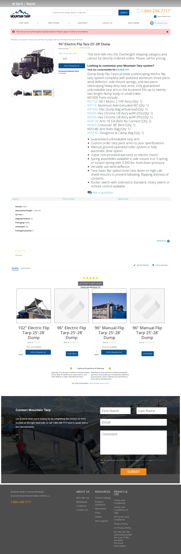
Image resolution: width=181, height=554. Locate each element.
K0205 (91, 113)
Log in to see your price (68, 53)
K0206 (91, 117)
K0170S (92, 101)
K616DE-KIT (122, 69)
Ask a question (102, 192)
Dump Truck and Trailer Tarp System (41, 40)
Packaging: (20, 222)
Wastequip (81, 501)
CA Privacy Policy (122, 527)
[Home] (22, 13)
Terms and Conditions (119, 501)
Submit (133, 471)
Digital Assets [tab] (123, 199)
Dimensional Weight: (24, 210)
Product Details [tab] (68, 199)
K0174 (91, 105)
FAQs (98, 512)
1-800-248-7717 (155, 11)
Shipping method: (22, 219)
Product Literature (100, 503)
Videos (98, 516)
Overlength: (20, 227)
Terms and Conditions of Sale (121, 510)
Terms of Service (158, 460)
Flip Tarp (57, 40)
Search (123, 12)
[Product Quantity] (78, 58)
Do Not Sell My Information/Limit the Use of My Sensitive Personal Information (123, 538)
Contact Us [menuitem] (107, 23)
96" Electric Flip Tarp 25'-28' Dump (72, 40)
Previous (12, 92)
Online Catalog (102, 497)
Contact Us (82, 509)
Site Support (101, 520)
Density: (18, 206)
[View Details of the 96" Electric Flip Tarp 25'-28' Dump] (71, 306)
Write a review (85, 48)
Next (53, 92)
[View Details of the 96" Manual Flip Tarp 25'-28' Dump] (109, 306)
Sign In (17, 3)
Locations (81, 505)
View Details (72, 354)
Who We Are (82, 497)
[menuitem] (25, 23)
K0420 (91, 125)
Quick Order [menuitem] (133, 23)
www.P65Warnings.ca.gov (99, 383)
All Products (14, 40)
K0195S (92, 109)
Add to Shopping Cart (72, 66)
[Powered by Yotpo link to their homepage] (163, 241)
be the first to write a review (90, 284)
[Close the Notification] (167, 32)
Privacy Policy (144, 460)
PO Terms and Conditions (121, 518)
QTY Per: (18, 215)
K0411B (92, 121)
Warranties (100, 508)
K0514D (92, 133)
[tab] (90, 219)
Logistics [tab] (15, 199)
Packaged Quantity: (23, 231)
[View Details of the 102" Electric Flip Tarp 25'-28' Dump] (34, 306)
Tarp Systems (23, 40)
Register (31, 3)
